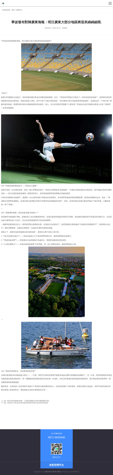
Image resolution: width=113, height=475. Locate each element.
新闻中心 (19, 10)
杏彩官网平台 (75, 472)
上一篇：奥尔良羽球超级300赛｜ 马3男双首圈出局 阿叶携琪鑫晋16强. (25, 401)
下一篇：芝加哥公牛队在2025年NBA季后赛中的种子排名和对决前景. (24, 403)
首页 (13, 10)
